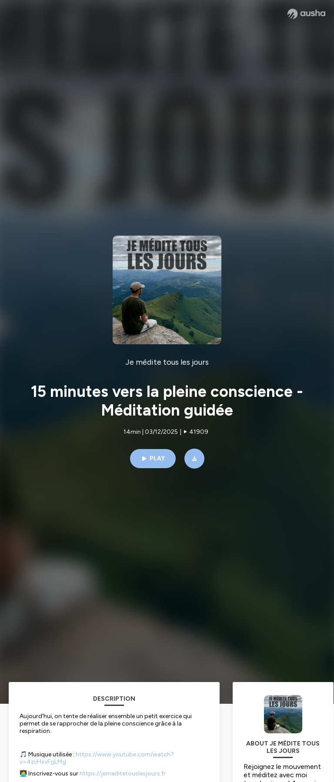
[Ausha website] (306, 14)
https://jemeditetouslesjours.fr (123, 773)
